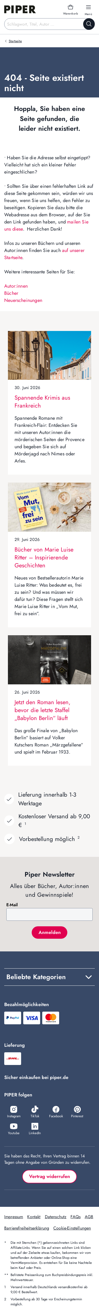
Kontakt (33, 1217)
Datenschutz (56, 1217)
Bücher (11, 293)
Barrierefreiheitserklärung (26, 1228)
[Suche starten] (89, 24)
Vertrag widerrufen (49, 1176)
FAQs (75, 1217)
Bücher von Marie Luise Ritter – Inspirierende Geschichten (44, 557)
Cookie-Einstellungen (72, 1228)
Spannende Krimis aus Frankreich (42, 401)
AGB (89, 1217)
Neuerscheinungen (23, 300)
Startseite (15, 41)
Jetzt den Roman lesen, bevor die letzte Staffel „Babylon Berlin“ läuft (42, 710)
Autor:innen (16, 286)
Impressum (13, 1217)
